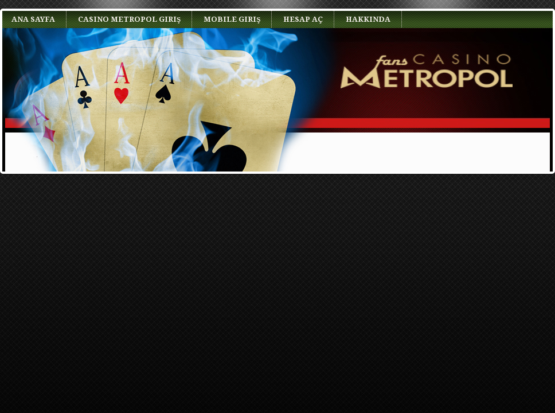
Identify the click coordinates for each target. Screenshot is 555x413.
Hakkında (368, 19)
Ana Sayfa (33, 19)
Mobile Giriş (232, 19)
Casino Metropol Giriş (129, 19)
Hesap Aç (303, 19)
